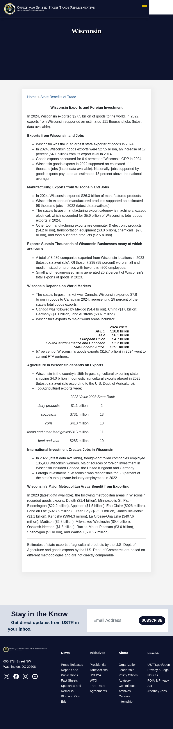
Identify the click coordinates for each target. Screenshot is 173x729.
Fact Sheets (69, 680)
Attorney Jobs (157, 691)
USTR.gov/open (158, 665)
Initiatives (98, 653)
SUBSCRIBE (152, 620)
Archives (125, 691)
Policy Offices (128, 675)
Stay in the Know (39, 614)
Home (32, 97)
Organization (128, 665)
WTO (93, 680)
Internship (125, 702)
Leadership (126, 670)
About (124, 653)
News (65, 653)
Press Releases (72, 665)
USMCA (95, 675)
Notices (152, 675)
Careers (124, 696)
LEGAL (153, 653)
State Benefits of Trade (58, 97)
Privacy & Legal (158, 670)
